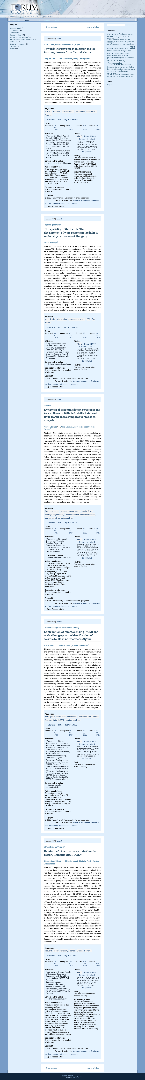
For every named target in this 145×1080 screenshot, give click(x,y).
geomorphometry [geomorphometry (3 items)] (123, 48)
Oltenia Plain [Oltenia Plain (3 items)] (120, 55)
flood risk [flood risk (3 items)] (122, 45)
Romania (87, 951)
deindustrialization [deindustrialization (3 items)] (113, 41)
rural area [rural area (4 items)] (116, 67)
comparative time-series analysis (59, 518)
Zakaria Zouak (65, 645)
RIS (83, 152)
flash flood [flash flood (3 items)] (115, 45)
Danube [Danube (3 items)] (127, 39)
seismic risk (72, 717)
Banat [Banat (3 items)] (117, 34)
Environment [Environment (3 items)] (117, 43)
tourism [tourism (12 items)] (111, 73)
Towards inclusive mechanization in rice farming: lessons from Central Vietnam (69, 50)
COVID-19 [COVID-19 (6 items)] (125, 36)
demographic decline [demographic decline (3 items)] (127, 41)
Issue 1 (59, 622)
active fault (60, 717)
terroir (47, 323)
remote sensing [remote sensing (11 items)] (116, 60)
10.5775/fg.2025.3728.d (68, 119)
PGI (93, 319)
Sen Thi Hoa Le (65, 59)
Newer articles (94, 27)
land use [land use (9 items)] (124, 53)
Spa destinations (52, 511)
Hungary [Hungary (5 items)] (124, 51)
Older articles (50, 27)
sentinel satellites (73, 720)
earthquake (50, 717)
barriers (48, 111)
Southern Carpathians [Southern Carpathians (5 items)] (116, 69)
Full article (51, 119)
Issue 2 (59, 38)
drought (48, 951)
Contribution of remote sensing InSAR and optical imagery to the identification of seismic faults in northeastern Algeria (71, 635)
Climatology (14, 30)
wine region (62, 319)
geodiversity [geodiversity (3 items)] (129, 45)
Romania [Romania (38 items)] (114, 64)
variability (64, 951)
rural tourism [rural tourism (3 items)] (124, 67)
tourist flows (87, 511)
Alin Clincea (76, 1077)
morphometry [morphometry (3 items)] (111, 55)
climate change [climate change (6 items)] (113, 36)
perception (80, 111)
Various (12, 49)
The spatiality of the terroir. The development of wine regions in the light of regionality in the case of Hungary (71, 232)
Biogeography (15, 28)
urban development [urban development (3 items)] (122, 74)
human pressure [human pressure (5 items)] (113, 51)
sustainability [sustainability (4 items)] (130, 69)
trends (72, 951)
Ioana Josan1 (84, 427)
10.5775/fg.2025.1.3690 (67, 956)
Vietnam (48, 115)
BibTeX (89, 152)
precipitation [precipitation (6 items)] (112, 57)
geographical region (76, 319)
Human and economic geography (22, 39)
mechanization (68, 111)
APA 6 (79, 136)
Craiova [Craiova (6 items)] (110, 39)
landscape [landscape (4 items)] (116, 53)
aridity (55, 951)
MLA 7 (92, 139)
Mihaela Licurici (71, 861)
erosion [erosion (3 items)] (124, 43)
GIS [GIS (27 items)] (132, 48)
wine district (50, 319)
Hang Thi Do (49, 59)
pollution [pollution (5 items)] (128, 55)
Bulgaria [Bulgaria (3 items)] (130, 34)
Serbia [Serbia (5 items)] (131, 67)
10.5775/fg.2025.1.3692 (67, 725)
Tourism (13, 46)
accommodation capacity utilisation (80, 515)
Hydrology (13, 42)
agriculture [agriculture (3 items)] (111, 34)
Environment (14, 33)
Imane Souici (49, 645)
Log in (109, 85)
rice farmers (92, 111)
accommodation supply (70, 511)
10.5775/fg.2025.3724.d (68, 327)
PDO (88, 319)
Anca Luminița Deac (69, 427)
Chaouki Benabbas (80, 645)
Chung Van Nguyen (81, 59)
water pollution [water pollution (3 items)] (128, 76)
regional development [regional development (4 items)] (126, 58)
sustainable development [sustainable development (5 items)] (117, 71)
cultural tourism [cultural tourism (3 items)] (119, 39)
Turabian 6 (83, 139)
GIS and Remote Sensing (19, 37)
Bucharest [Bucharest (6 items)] (123, 34)
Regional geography (17, 44)
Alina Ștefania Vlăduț (52, 861)
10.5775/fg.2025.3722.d (67, 523)
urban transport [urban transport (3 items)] (118, 76)
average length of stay (54, 515)
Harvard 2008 (90, 136)
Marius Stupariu (50, 427)
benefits (56, 111)
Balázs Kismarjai (50, 243)
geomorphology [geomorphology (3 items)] (112, 48)
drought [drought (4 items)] (110, 43)
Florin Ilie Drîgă (85, 861)
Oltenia (80, 951)
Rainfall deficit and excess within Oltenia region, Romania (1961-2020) (70, 853)
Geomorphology (16, 35)
